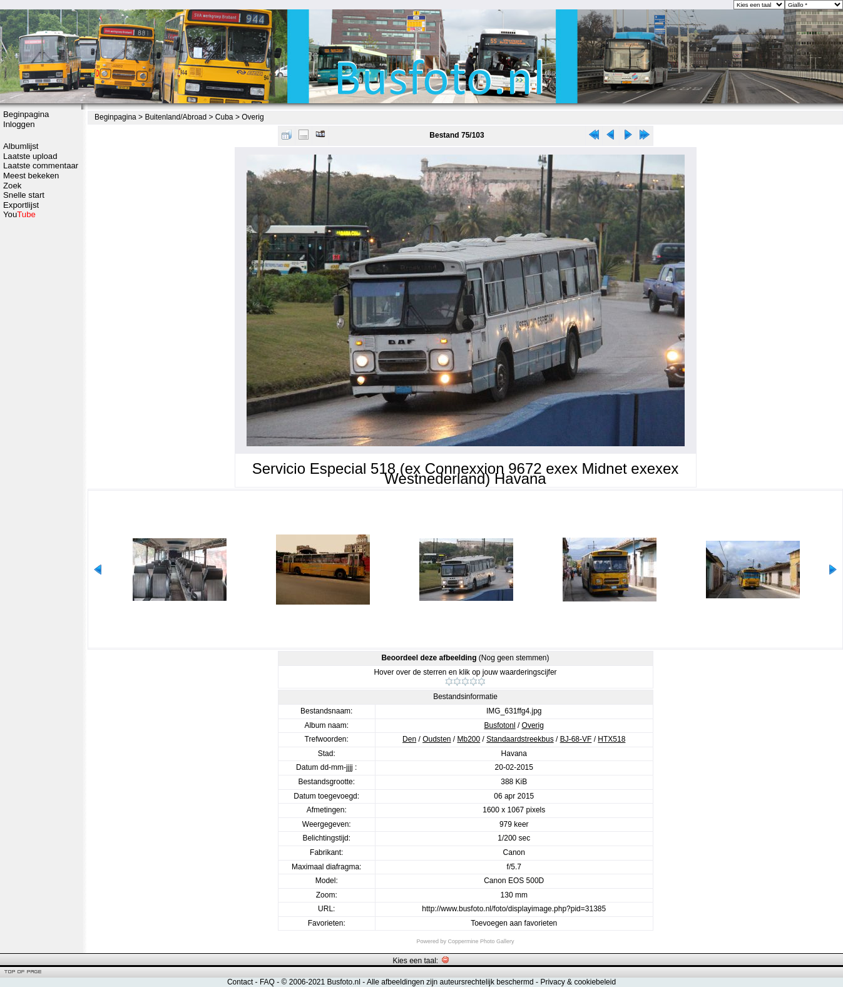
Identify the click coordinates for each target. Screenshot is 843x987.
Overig (252, 117)
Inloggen (19, 124)
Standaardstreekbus (519, 739)
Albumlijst (20, 146)
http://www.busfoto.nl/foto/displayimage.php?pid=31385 (514, 908)
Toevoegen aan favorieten (514, 923)
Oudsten (436, 739)
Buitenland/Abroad (176, 117)
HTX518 (611, 739)
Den (409, 739)
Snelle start (23, 195)
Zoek (12, 185)
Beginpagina (26, 114)
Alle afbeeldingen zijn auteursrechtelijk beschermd (450, 982)
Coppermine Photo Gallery (480, 941)
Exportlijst (21, 205)
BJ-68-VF (576, 739)
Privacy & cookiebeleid (578, 982)
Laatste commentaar (40, 165)
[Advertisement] (40, 417)
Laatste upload (30, 156)
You (19, 214)
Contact (240, 982)
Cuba (224, 117)
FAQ (267, 982)
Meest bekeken (31, 175)
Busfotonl (500, 725)
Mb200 (469, 739)
